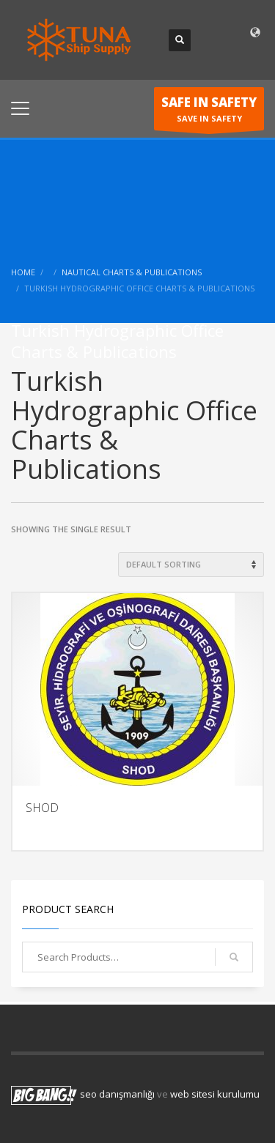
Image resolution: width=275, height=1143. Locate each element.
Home (23, 272)
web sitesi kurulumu (215, 1094)
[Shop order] (191, 564)
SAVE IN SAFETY (209, 112)
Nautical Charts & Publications (132, 272)
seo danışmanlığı (117, 1094)
